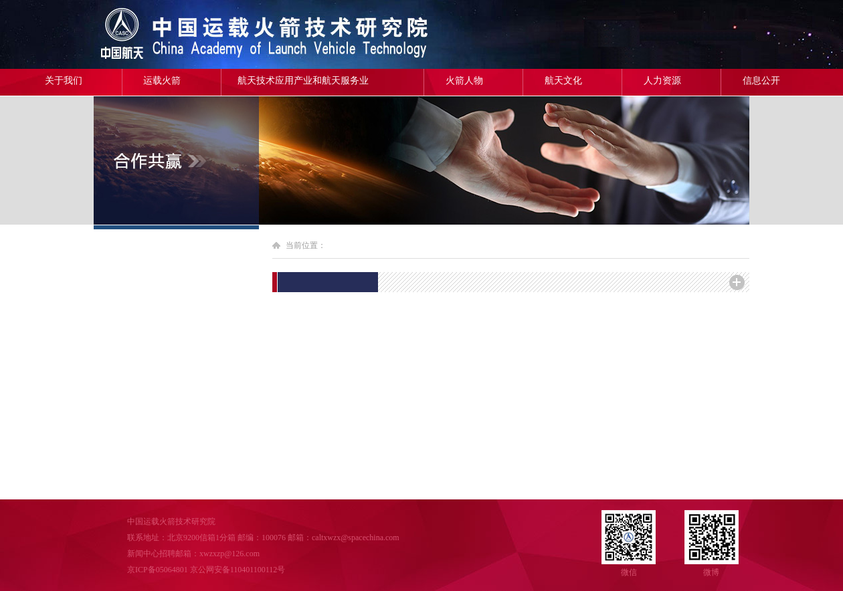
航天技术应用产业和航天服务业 (303, 81)
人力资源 (662, 81)
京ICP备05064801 (157, 569)
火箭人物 (464, 81)
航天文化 (563, 81)
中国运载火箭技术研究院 (190, 34)
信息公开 (761, 81)
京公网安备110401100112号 (238, 569)
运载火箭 (162, 81)
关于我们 (63, 81)
